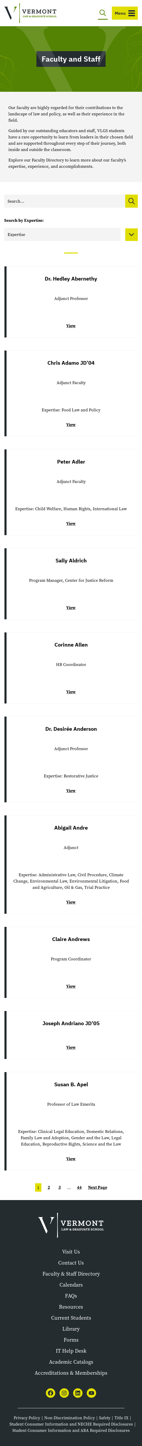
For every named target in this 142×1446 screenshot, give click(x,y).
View (71, 326)
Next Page (97, 1187)
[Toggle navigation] (125, 13)
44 (79, 1187)
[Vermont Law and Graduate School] (30, 13)
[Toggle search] (103, 13)
